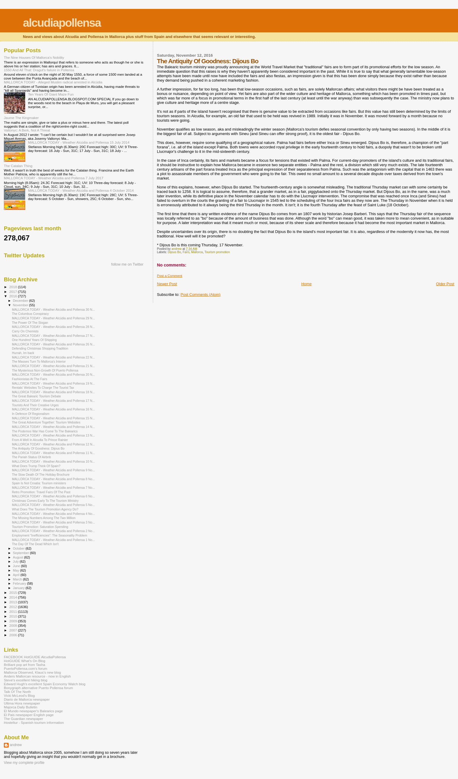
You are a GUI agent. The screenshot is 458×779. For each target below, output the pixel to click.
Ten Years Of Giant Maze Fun (51, 94)
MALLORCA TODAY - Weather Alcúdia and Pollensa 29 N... (53, 318)
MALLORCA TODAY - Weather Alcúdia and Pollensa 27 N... (53, 335)
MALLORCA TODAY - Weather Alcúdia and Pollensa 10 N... (53, 461)
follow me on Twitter (127, 264)
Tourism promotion (217, 252)
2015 (13, 592)
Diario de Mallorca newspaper (27, 699)
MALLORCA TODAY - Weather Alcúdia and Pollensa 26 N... (53, 344)
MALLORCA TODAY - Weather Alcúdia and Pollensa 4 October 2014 (81, 190)
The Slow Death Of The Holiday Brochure (40, 474)
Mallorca (197, 252)
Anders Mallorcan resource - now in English (37, 676)
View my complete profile (24, 763)
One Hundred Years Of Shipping (34, 340)
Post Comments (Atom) (200, 294)
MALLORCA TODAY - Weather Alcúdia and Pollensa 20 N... (53, 374)
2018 (13, 287)
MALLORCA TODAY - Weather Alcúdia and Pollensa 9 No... (53, 470)
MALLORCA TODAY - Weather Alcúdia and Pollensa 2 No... (53, 531)
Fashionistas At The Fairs (29, 379)
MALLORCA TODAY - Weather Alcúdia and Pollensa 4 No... (53, 513)
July (16, 561)
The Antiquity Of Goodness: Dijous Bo (38, 448)
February (20, 583)
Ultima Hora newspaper (22, 703)
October (19, 548)
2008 (13, 625)
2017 (13, 291)
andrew (16, 745)
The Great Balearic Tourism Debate (36, 396)
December (21, 300)
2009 (13, 621)
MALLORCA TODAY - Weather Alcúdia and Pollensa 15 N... (53, 418)
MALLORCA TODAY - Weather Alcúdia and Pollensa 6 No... (53, 496)
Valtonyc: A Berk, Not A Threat (27, 130)
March (18, 579)
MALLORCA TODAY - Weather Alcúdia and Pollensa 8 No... (53, 479)
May (16, 570)
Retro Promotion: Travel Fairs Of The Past (41, 492)
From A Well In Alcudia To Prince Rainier (40, 440)
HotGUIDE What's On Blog (24, 661)
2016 (13, 296)
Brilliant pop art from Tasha (24, 665)
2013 (13, 602)
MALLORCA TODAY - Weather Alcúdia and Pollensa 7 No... (53, 487)
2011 (13, 611)
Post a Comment (169, 275)
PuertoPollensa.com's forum (25, 668)
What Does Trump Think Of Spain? (36, 466)
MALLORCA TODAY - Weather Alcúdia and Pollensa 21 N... (53, 366)
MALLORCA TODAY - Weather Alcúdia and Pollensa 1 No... (53, 540)
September (21, 553)
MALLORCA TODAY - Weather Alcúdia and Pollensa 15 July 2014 (78, 142)
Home (306, 284)
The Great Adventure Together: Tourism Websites (46, 422)
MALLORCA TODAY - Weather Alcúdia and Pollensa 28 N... (53, 327)
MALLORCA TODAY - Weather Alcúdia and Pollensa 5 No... (53, 505)
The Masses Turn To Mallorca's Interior (39, 361)
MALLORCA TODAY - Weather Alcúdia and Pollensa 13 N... (53, 435)
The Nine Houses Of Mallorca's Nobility (34, 57)
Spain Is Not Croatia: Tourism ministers (39, 483)
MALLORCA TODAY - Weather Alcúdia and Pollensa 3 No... (53, 522)
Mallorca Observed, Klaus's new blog (32, 672)
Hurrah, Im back (23, 353)
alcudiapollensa (62, 22)
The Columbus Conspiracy (30, 313)
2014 (13, 597)
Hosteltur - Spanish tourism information (34, 722)
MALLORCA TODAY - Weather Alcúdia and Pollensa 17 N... (53, 400)
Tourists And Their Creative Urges (35, 405)
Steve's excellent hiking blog (25, 680)
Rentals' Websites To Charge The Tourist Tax (43, 387)
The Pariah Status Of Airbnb (31, 457)
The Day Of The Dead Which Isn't (35, 544)
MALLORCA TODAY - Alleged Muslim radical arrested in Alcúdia (53, 82)
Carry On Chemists (25, 331)
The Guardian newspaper (23, 719)
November (21, 305)
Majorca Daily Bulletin (20, 707)
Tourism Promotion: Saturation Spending (40, 527)
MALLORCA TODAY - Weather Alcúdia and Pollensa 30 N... (53, 309)
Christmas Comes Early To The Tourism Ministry (45, 500)
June (17, 566)
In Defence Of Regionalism (30, 413)
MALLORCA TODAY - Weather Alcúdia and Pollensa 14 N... (53, 427)
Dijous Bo (174, 252)
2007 (13, 630)
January (19, 588)
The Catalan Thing (18, 166)
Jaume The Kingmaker (21, 118)
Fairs (185, 252)
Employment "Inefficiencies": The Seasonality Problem (49, 535)
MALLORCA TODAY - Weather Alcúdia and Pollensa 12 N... (53, 444)
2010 (13, 616)
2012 (13, 607)
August (18, 557)
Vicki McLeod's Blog (19, 695)
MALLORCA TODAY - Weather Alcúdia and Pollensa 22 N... (53, 357)
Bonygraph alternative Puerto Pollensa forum (38, 688)
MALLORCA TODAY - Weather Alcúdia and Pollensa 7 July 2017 (53, 178)
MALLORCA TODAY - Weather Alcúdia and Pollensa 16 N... (53, 409)
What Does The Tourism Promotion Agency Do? (45, 509)
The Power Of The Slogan (30, 322)
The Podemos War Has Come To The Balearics (45, 431)
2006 (13, 635)
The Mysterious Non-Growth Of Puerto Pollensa (45, 370)
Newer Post (167, 284)
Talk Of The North (17, 692)
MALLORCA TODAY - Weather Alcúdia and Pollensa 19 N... (53, 383)
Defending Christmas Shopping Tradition (40, 348)
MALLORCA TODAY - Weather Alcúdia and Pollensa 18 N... (53, 392)
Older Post (445, 284)
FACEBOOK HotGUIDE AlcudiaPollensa (35, 657)
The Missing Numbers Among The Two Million (44, 518)
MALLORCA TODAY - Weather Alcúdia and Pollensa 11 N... (53, 453)
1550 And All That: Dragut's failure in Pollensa (39, 70)
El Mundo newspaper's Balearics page (33, 711)
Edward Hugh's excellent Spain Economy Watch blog (44, 684)
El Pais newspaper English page (29, 715)
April (16, 575)
